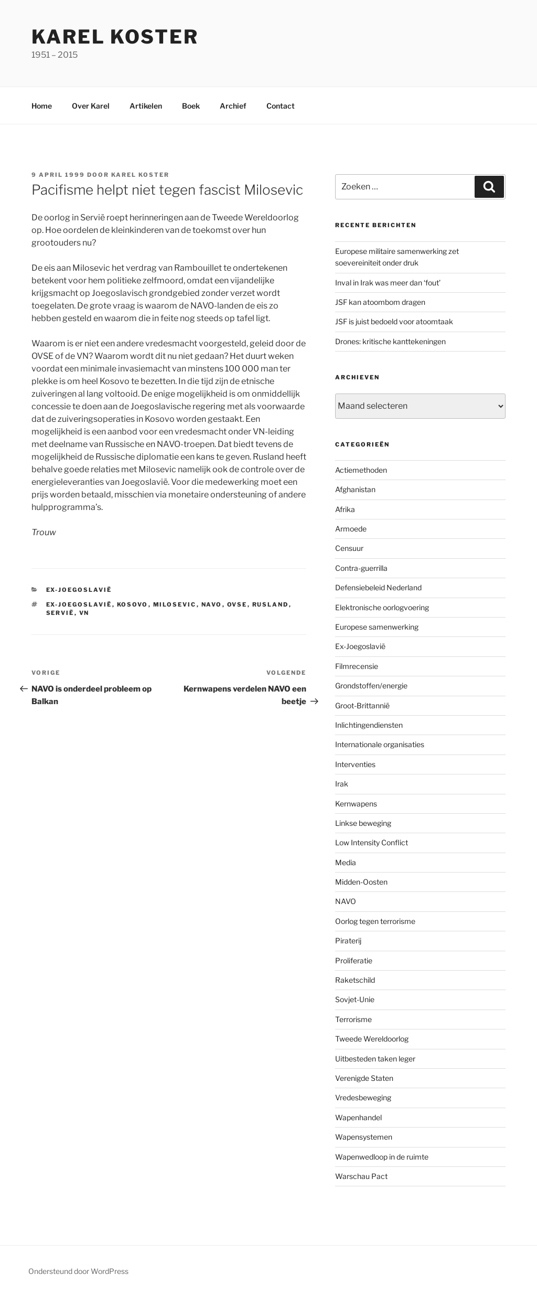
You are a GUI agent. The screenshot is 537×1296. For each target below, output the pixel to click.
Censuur (349, 548)
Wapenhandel (358, 1117)
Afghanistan (355, 489)
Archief (233, 105)
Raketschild (355, 979)
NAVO (211, 604)
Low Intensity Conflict (371, 842)
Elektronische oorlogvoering (382, 607)
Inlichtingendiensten (369, 724)
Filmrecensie (356, 666)
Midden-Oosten (361, 881)
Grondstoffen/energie (371, 685)
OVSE (237, 604)
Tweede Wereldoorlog (372, 1038)
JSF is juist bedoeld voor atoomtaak (394, 321)
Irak (341, 783)
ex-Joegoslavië (79, 604)
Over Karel (91, 105)
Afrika (345, 509)
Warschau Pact (361, 1176)
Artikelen (146, 105)
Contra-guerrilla (361, 568)
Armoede (351, 528)
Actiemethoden (361, 469)
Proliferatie (353, 960)
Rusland (270, 604)
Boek (191, 105)
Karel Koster (115, 36)
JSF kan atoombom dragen (380, 302)
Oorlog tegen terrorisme (375, 921)
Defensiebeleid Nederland (378, 587)
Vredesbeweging (363, 1097)
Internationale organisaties (379, 744)
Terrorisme (353, 1019)
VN (84, 613)
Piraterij (348, 940)
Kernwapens (356, 803)
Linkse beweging (363, 823)
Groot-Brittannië (362, 705)
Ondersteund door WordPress (78, 1271)
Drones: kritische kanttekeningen (390, 341)
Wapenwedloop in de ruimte (381, 1156)
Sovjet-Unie (354, 999)
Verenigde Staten (364, 1078)
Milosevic (175, 604)
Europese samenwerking (376, 626)
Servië (60, 613)
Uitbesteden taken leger (375, 1058)
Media (345, 862)
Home (41, 105)
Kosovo (132, 604)
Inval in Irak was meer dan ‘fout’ (388, 282)
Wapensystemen (363, 1136)
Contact (280, 105)
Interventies (355, 764)
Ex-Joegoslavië (79, 589)
